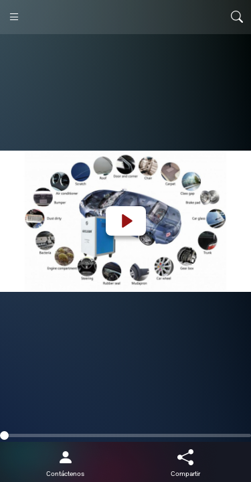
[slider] (125, 435)
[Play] (126, 221)
